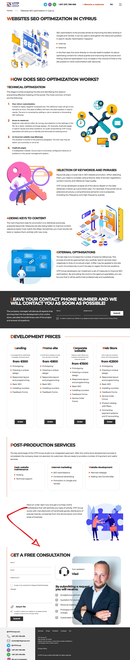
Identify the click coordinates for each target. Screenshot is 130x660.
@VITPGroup (16, 645)
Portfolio (55, 631)
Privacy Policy (112, 318)
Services (40, 631)
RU (111, 4)
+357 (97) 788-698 (62, 4)
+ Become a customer (91, 4)
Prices (48, 631)
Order (20, 422)
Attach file (21, 607)
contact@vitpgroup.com (20, 641)
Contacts (63, 631)
